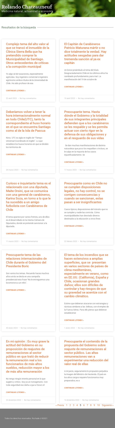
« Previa (60, 405)
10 (98, 405)
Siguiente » (108, 405)
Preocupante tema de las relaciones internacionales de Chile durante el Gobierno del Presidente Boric (26, 260)
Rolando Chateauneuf (26, 7)
